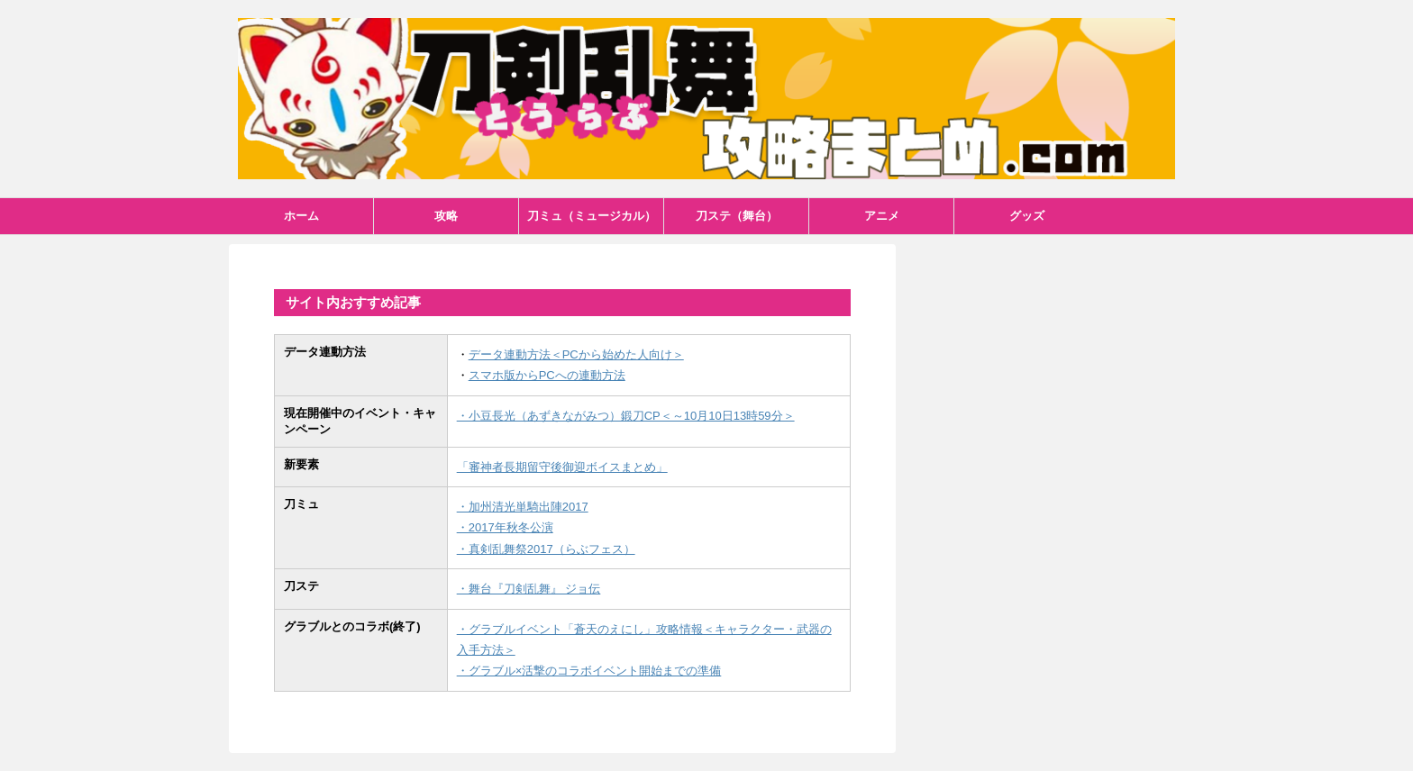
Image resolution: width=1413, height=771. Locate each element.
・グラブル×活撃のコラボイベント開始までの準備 (589, 670)
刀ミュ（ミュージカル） (591, 215)
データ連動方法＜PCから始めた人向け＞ (576, 354)
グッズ (1026, 215)
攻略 (446, 215)
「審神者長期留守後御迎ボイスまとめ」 (562, 467)
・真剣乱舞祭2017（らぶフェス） (546, 549)
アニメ (881, 215)
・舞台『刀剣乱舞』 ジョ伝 (529, 588)
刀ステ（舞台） (737, 215)
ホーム (301, 215)
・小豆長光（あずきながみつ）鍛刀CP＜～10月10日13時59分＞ (626, 415)
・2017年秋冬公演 (505, 527)
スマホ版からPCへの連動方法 (547, 375)
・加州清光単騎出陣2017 (522, 506)
